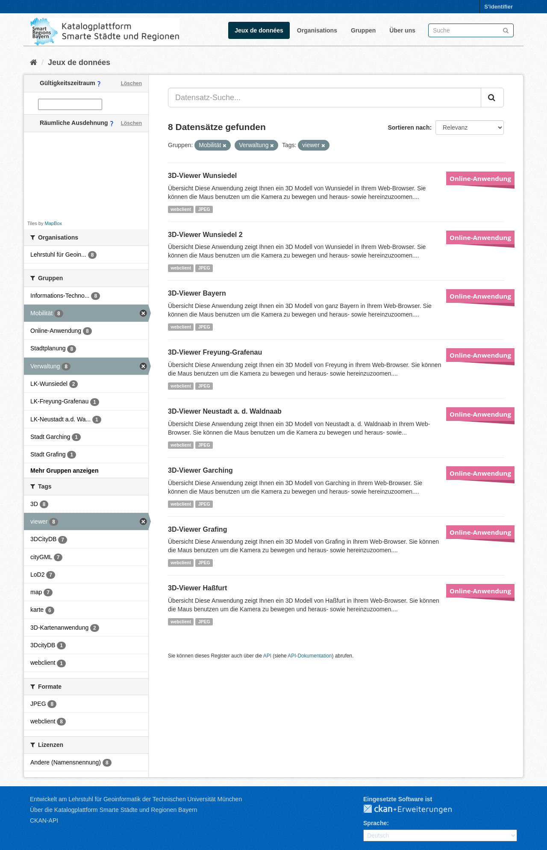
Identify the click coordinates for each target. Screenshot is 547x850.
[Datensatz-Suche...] (324, 97)
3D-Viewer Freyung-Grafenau (215, 352)
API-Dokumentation (310, 656)
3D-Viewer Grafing (197, 529)
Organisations (317, 30)
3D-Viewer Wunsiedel (202, 175)
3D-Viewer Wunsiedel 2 (205, 234)
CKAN (414, 809)
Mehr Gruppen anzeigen (64, 470)
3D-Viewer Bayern (197, 293)
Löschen (131, 83)
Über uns (402, 30)
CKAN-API (44, 820)
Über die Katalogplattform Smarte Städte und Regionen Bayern (113, 809)
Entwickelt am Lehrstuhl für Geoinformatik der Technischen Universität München (136, 799)
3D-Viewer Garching (200, 470)
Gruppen (363, 30)
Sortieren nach (408, 127)
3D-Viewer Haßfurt (197, 588)
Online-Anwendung (480, 178)
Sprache (375, 823)
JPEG (204, 209)
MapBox (53, 223)
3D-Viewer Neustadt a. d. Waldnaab (225, 411)
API (267, 656)
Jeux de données (259, 30)
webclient (181, 209)
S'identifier (498, 6)
